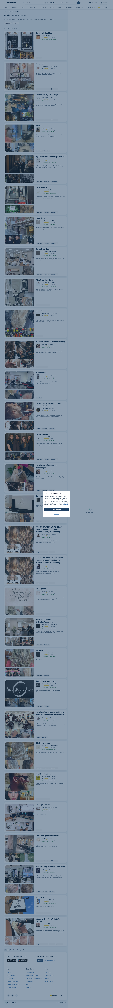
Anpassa (56, 514)
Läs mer (65, 504)
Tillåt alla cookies (56, 509)
